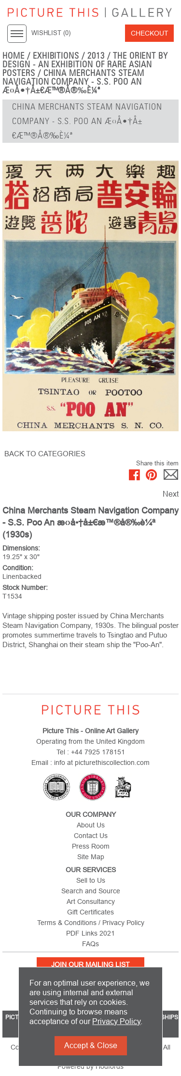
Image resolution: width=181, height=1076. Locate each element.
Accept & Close (90, 1045)
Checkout (149, 33)
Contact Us (91, 835)
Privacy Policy (116, 1021)
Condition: (17, 568)
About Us (91, 825)
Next (171, 494)
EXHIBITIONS (56, 55)
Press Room (91, 846)
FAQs (90, 944)
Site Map (90, 857)
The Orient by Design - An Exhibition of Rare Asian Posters (85, 64)
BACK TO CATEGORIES (44, 454)
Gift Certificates (90, 912)
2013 (96, 55)
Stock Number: (25, 587)
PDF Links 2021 (90, 933)
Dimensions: (21, 548)
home (13, 55)
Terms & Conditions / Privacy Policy (90, 922)
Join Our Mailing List (90, 964)
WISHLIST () (50, 33)
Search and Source (90, 891)
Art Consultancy (91, 901)
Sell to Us (90, 880)
